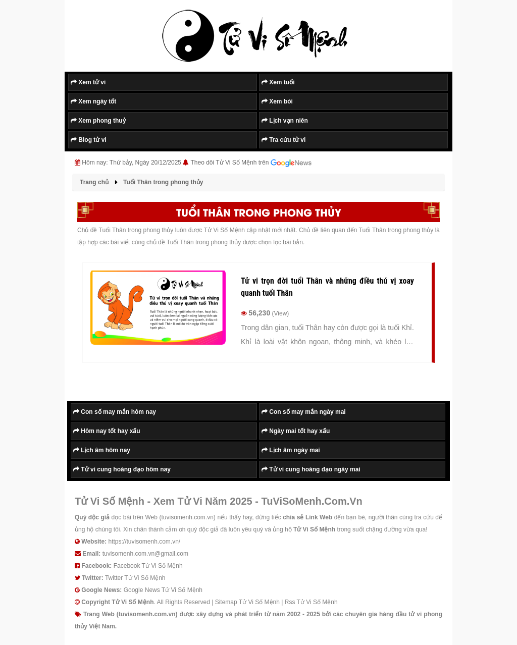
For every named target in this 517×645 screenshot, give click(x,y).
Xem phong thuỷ (98, 120)
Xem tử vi (88, 82)
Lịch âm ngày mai (291, 450)
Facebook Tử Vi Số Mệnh (148, 565)
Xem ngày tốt (93, 101)
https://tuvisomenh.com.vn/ (144, 541)
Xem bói (277, 101)
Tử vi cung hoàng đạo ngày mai (311, 469)
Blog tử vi (89, 139)
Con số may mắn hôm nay (114, 411)
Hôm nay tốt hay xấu (106, 431)
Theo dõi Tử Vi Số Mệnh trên (251, 163)
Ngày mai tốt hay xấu (296, 431)
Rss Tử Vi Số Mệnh (311, 602)
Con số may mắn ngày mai (304, 411)
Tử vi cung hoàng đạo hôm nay (122, 469)
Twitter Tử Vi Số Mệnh (135, 577)
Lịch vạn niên (285, 120)
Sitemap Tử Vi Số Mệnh (247, 602)
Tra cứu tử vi (283, 139)
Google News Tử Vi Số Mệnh (163, 590)
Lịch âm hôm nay (101, 450)
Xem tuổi (278, 82)
